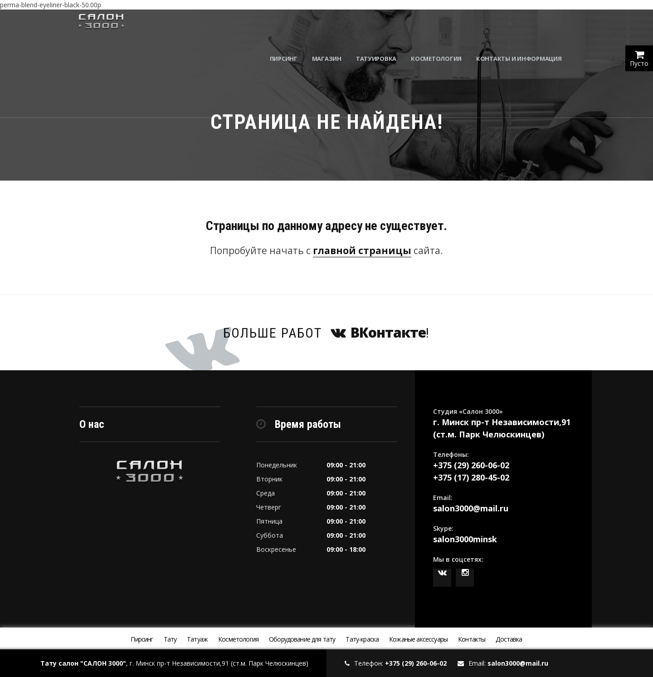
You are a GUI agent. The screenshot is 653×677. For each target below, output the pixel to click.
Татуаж (197, 639)
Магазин (342, 27)
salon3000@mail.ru (470, 508)
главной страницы (362, 250)
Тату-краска (362, 639)
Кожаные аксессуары (418, 639)
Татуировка (391, 27)
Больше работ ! (326, 332)
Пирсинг (299, 27)
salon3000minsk (465, 539)
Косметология (452, 27)
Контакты (471, 639)
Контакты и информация (534, 27)
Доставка (509, 639)
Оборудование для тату (302, 639)
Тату (170, 639)
